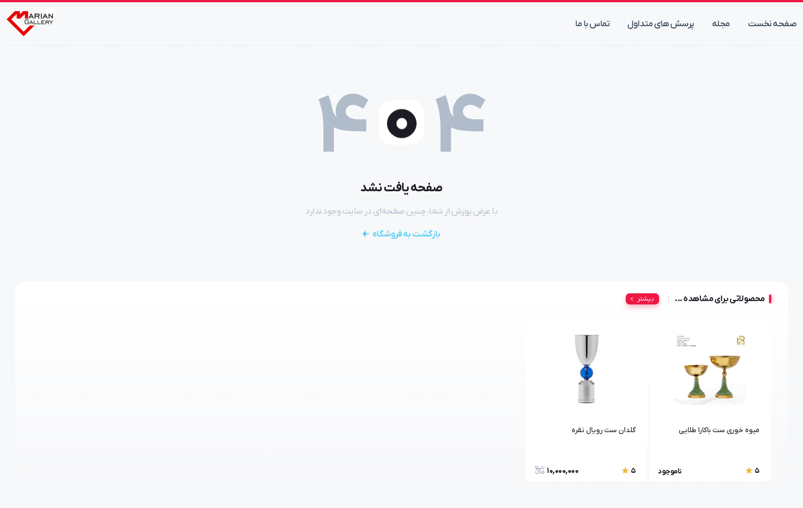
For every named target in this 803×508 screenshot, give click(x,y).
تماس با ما (592, 24)
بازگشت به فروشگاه (401, 234)
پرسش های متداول (660, 24)
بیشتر (641, 298)
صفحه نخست (772, 24)
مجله (721, 24)
